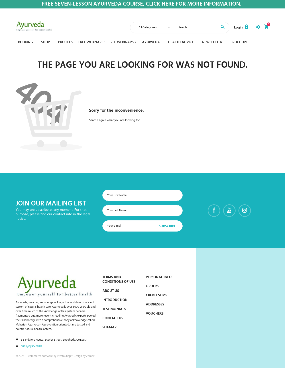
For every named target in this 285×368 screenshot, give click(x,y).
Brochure (239, 42)
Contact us (112, 318)
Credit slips (156, 295)
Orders (152, 286)
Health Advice (181, 42)
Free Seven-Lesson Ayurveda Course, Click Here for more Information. (141, 4)
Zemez (90, 356)
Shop (45, 42)
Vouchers (154, 314)
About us (110, 291)
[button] (241, 27)
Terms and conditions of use (118, 279)
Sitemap (109, 327)
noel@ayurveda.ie (32, 346)
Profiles (65, 42)
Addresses (155, 304)
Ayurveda (151, 42)
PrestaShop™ (65, 356)
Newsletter (212, 42)
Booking (25, 42)
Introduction (115, 300)
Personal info (159, 277)
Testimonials (114, 309)
